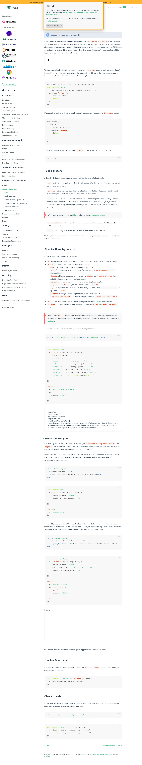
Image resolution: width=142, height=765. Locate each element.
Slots (4, 156)
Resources (111, 8)
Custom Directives (9, 189)
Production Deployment (11, 241)
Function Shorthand (11, 207)
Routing (5, 250)
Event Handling (8, 128)
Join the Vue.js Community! (12, 304)
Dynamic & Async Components (13, 159)
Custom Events (8, 152)
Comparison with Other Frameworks (16, 300)
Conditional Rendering (10, 121)
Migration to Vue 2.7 (9, 291)
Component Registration (12, 145)
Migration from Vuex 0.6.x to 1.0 (14, 287)
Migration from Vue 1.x (10, 280)
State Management (9, 254)
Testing (5, 234)
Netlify (47, 757)
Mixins (4, 185)
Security (5, 261)
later (76, 215)
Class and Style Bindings (11, 118)
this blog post (51, 21)
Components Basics (9, 135)
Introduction (7, 104)
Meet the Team (8, 307)
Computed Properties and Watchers (15, 114)
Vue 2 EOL (108, 2)
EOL (122, 8)
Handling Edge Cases (10, 163)
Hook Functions (10, 196)
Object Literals (9, 210)
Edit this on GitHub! (100, 754)
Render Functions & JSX (11, 214)
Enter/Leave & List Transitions (13, 172)
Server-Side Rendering (10, 258)
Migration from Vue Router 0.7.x (14, 283)
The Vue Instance (8, 107)
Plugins (5, 217)
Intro (6, 192)
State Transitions (9, 176)
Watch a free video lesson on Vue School (66, 35)
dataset (51, 321)
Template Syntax (8, 111)
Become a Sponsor (9, 84)
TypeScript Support (9, 237)
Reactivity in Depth (9, 270)
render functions (98, 215)
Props (4, 149)
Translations (133, 8)
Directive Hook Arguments (14, 199)
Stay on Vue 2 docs (54, 26)
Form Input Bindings (10, 132)
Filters (4, 221)
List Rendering (7, 125)
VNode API (97, 301)
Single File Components (11, 230)
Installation (6, 100)
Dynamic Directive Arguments (17, 203)
